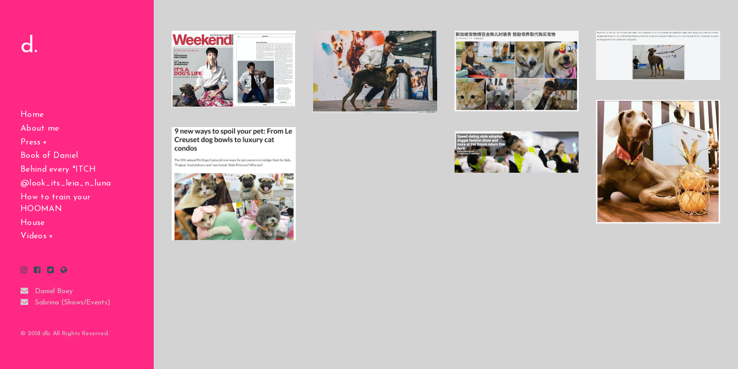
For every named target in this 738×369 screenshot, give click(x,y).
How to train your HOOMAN (55, 203)
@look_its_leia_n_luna (65, 183)
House (32, 223)
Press (30, 142)
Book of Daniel (49, 156)
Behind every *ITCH (58, 170)
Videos (33, 236)
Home (32, 115)
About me (39, 129)
